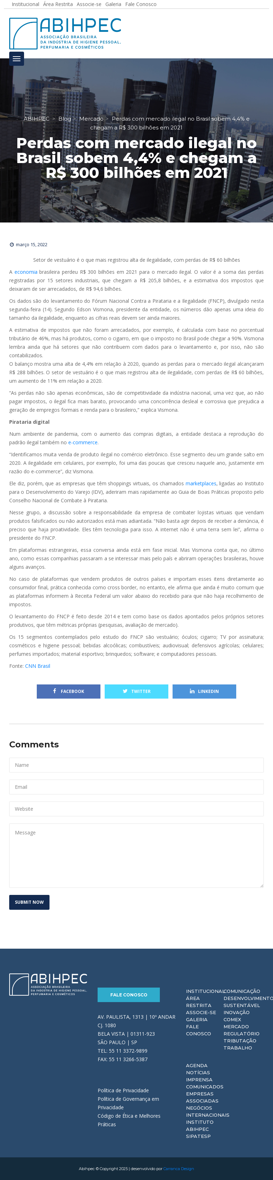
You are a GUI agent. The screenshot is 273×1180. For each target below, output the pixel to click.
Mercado (236, 1026)
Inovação (236, 1012)
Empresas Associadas (202, 1097)
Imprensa (199, 1079)
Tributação (239, 1040)
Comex (232, 1019)
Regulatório (241, 1033)
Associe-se (201, 1012)
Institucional (205, 991)
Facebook (68, 691)
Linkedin (204, 691)
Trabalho (237, 1048)
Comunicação (241, 991)
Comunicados (204, 1086)
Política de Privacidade (123, 1090)
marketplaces (201, 483)
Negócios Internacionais (208, 1111)
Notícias (198, 1072)
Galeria (197, 1019)
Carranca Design (178, 1168)
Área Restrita (198, 1001)
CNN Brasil (37, 666)
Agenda (197, 1065)
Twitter (137, 691)
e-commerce (83, 442)
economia (25, 271)
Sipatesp (198, 1136)
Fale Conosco (128, 994)
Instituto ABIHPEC (200, 1125)
